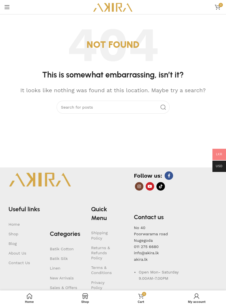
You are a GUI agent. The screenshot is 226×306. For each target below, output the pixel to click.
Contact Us (19, 262)
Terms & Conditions (101, 270)
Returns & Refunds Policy (100, 252)
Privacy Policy (97, 285)
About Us (17, 253)
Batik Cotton (62, 249)
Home (14, 224)
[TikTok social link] (160, 186)
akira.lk (141, 259)
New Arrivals (62, 278)
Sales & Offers (63, 287)
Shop (13, 234)
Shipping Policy (99, 235)
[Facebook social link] (169, 175)
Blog (12, 243)
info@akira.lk (146, 253)
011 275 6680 (146, 246)
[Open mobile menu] (7, 7)
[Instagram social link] (139, 186)
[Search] (113, 107)
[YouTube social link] (150, 186)
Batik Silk (59, 258)
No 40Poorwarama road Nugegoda (151, 234)
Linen (55, 268)
